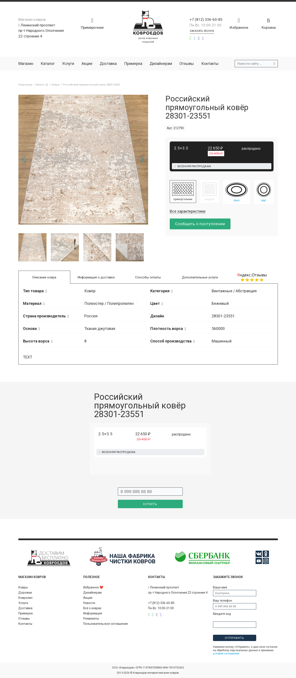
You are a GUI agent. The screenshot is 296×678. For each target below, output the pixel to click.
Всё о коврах (92, 608)
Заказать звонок (202, 30)
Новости (89, 603)
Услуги (68, 63)
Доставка (108, 63)
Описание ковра (44, 277)
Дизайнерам (161, 63)
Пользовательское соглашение (105, 623)
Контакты (210, 63)
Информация (92, 613)
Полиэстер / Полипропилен (109, 303)
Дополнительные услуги (200, 277)
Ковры (23, 587)
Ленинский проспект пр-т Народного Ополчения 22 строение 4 (41, 30)
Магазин (25, 63)
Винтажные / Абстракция (234, 291)
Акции (87, 63)
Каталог (48, 63)
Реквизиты (91, 618)
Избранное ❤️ (93, 587)
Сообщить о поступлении (200, 224)
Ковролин (25, 597)
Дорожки (25, 592)
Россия (91, 316)
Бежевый (220, 303)
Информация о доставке (96, 277)
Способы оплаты (148, 277)
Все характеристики (187, 211)
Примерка (133, 63)
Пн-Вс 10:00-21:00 (205, 25)
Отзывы (186, 63)
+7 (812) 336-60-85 (206, 19)
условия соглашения (226, 653)
